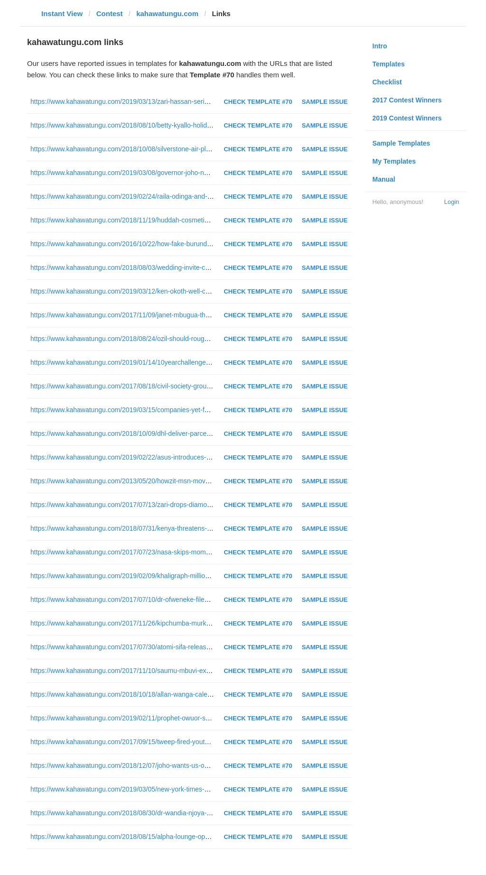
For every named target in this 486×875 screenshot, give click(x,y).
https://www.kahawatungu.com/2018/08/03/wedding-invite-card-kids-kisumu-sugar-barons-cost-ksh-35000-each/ (194, 267)
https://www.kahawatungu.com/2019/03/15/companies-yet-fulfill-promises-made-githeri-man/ (165, 410)
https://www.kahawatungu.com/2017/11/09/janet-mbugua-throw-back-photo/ (141, 315)
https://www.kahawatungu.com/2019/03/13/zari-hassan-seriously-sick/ (132, 101)
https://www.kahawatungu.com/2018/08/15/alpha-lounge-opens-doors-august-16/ (149, 836)
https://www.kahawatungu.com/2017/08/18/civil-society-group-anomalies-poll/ (143, 386)
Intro (380, 46)
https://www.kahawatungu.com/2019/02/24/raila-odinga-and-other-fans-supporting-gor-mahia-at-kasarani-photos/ (196, 196)
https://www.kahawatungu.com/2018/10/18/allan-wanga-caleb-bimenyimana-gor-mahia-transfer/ (170, 694)
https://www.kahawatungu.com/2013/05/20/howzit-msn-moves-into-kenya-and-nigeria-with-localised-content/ (189, 481)
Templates (389, 64)
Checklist (387, 82)
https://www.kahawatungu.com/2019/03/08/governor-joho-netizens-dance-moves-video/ (158, 172)
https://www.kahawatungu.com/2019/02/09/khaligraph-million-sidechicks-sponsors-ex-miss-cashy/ (174, 576)
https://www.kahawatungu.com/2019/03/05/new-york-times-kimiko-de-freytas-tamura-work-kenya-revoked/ (186, 789)
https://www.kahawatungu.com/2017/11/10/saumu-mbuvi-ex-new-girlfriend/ (140, 670)
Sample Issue (325, 101)
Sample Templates (401, 143)
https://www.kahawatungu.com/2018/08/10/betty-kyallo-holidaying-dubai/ (136, 125)
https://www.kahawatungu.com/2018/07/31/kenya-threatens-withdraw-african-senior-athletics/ (167, 528)
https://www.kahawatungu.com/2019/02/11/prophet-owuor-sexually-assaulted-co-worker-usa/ (166, 718)
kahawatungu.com (167, 13)
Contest (109, 13)
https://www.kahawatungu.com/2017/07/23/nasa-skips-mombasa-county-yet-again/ (151, 552)
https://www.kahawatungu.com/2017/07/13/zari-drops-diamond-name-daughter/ (146, 504)
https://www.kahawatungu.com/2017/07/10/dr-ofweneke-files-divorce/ (131, 599)
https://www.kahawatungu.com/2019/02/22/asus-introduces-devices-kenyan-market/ (153, 457)
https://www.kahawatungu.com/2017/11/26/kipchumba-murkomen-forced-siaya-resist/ (155, 623)
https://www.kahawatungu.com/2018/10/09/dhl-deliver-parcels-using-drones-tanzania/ (155, 433)
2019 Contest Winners (407, 118)
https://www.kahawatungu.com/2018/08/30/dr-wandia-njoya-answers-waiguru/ (144, 813)
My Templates (394, 161)
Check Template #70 (258, 101)
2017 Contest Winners (407, 100)
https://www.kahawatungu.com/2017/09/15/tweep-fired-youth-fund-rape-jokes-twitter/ (154, 742)
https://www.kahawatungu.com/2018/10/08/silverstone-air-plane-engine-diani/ (143, 149)
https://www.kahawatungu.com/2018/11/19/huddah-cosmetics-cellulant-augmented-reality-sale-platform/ (183, 220)
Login (451, 201)
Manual (384, 179)
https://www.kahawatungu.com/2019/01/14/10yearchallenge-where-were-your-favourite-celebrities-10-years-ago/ (195, 362)
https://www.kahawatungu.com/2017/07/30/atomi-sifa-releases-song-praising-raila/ (151, 647)
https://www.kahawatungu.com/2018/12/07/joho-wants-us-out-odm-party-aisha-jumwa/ (156, 765)
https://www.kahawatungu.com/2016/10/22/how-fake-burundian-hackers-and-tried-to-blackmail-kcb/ (176, 244)
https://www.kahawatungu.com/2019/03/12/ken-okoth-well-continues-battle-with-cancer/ (158, 291)
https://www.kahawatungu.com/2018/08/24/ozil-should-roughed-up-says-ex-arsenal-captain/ (164, 338)
